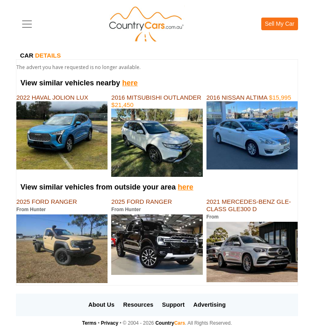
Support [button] (173, 304)
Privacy (110, 323)
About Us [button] (101, 304)
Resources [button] (138, 304)
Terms (89, 323)
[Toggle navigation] (27, 24)
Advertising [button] (209, 304)
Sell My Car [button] (279, 23)
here (130, 83)
